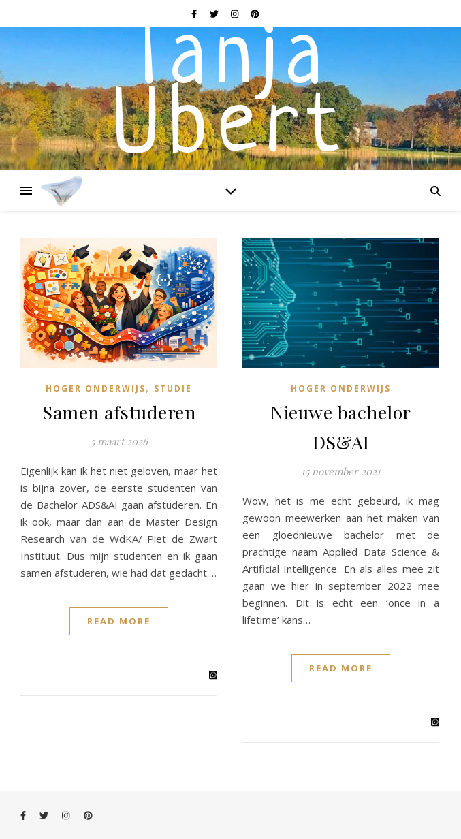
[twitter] (215, 13)
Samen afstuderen (118, 412)
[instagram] (235, 13)
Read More (118, 621)
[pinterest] (255, 13)
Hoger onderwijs (96, 388)
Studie (173, 388)
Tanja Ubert (230, 95)
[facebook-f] (195, 13)
